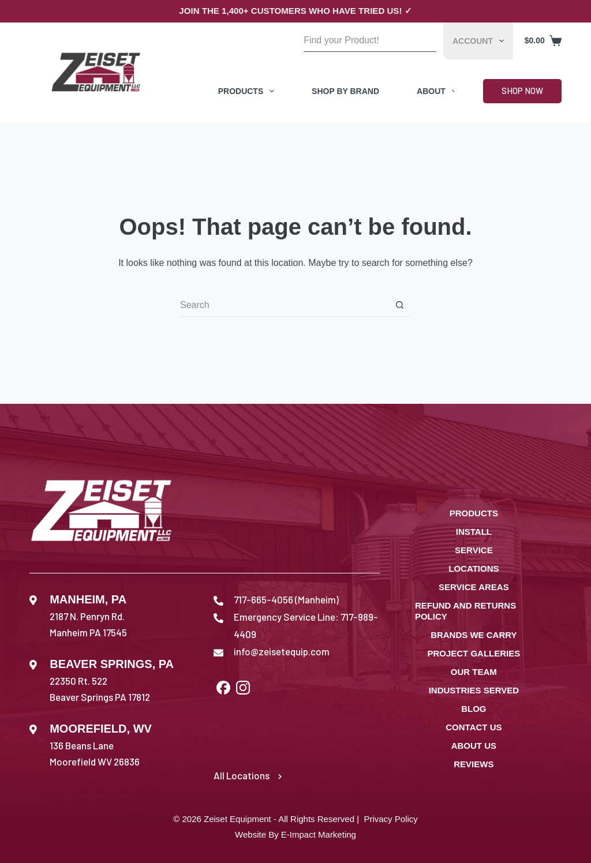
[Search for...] (359, 40)
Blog (473, 709)
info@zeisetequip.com (282, 651)
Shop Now (522, 90)
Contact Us (474, 727)
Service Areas (474, 587)
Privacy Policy (390, 819)
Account (480, 41)
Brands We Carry (474, 635)
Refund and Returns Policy (465, 611)
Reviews (473, 764)
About (439, 91)
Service (474, 550)
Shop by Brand (345, 91)
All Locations (248, 775)
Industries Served (474, 690)
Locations (473, 568)
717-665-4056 (263, 599)
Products (248, 91)
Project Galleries (473, 653)
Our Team (474, 672)
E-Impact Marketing (318, 834)
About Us (473, 746)
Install (474, 531)
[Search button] (425, 40)
